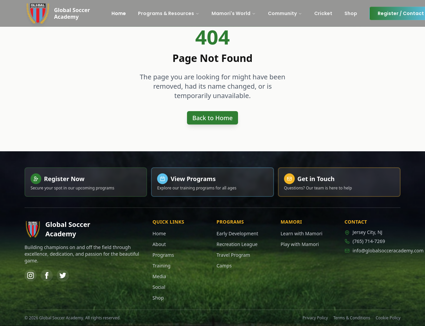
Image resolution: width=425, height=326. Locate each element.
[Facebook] (47, 275)
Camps (224, 265)
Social (158, 287)
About (159, 244)
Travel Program (233, 255)
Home (159, 233)
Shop (157, 298)
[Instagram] (31, 275)
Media (159, 276)
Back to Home (212, 118)
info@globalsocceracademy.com (372, 250)
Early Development (237, 233)
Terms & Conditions (351, 318)
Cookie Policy (388, 318)
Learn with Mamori (302, 233)
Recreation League (237, 244)
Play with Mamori (300, 244)
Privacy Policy (315, 318)
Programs (163, 255)
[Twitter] (63, 275)
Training (161, 265)
